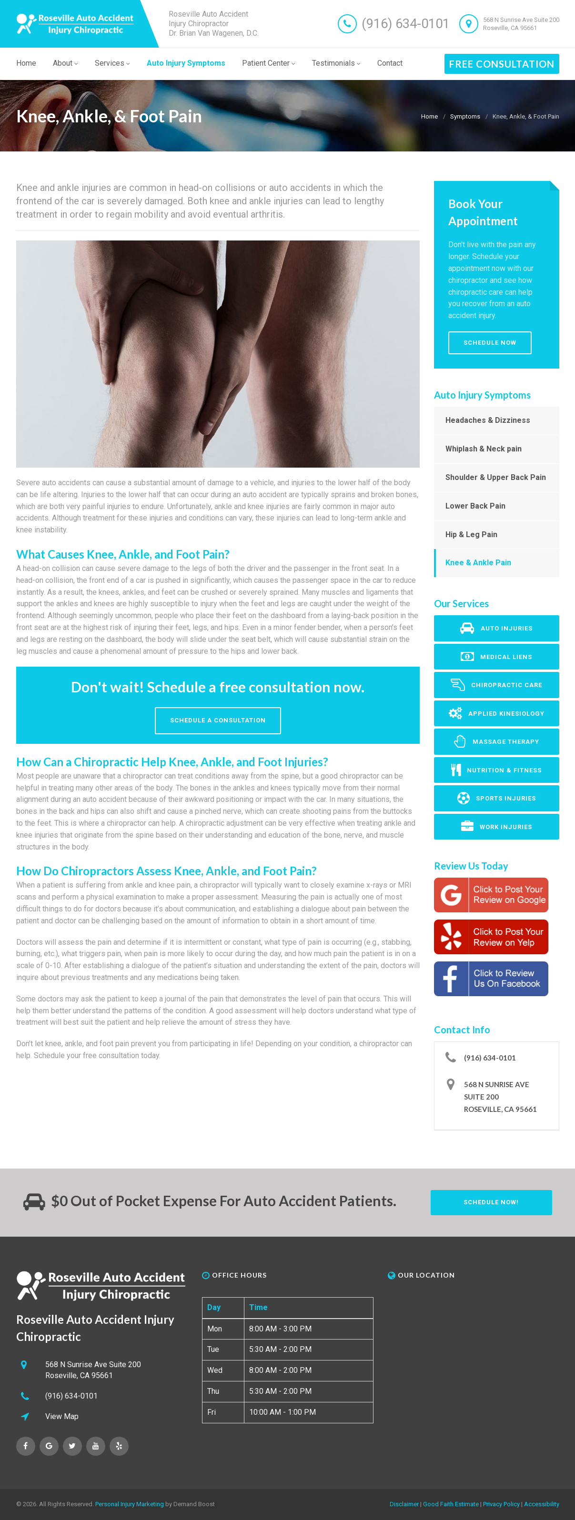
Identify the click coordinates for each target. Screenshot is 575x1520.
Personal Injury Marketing (129, 1504)
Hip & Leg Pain (471, 534)
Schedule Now (490, 342)
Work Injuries (496, 826)
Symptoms (465, 116)
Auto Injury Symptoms (186, 63)
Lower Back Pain (475, 505)
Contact (390, 63)
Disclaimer (404, 1504)
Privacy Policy (501, 1504)
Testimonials (336, 63)
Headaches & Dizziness (487, 420)
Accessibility (541, 1504)
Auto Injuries (496, 628)
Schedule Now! (491, 1202)
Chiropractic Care (496, 685)
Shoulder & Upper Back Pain (495, 477)
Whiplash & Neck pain (483, 448)
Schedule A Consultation (218, 720)
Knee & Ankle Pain (478, 562)
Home (26, 63)
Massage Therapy (496, 741)
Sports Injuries (496, 798)
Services (112, 63)
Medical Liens (496, 656)
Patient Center (268, 63)
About (65, 63)
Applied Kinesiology (497, 713)
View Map (62, 1416)
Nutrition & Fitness (496, 770)
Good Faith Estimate (451, 1504)
